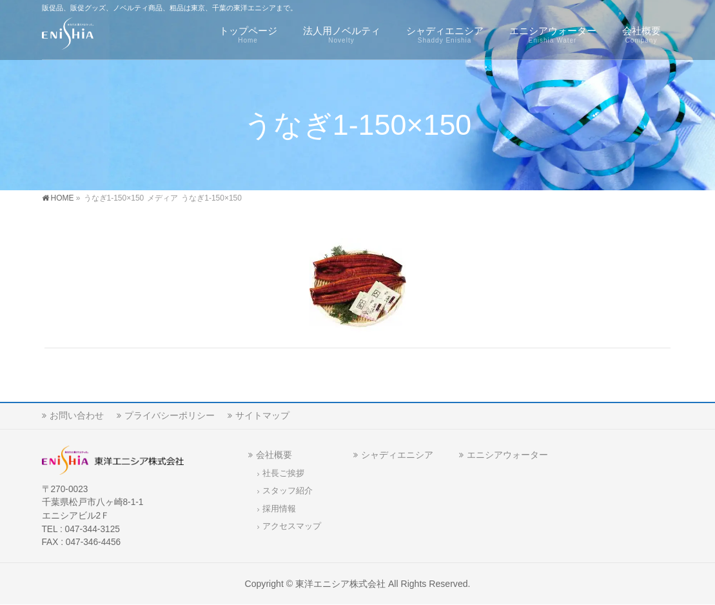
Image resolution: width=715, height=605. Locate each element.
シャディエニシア (397, 455)
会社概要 (274, 455)
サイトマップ (262, 415)
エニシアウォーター (507, 455)
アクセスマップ (291, 526)
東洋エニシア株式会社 (340, 584)
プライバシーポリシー (169, 415)
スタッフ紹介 (287, 490)
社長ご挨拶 (283, 473)
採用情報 (279, 508)
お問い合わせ (77, 415)
